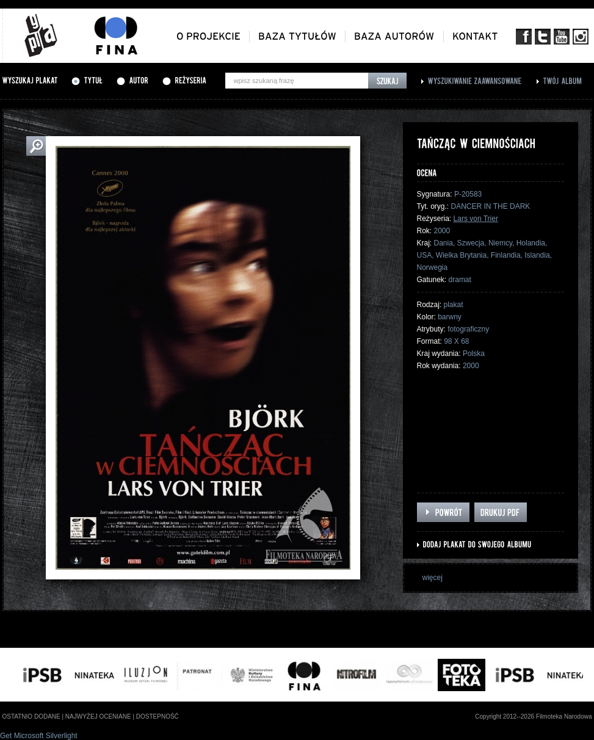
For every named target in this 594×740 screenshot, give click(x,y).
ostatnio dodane (31, 716)
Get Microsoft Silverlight (39, 735)
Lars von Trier (476, 218)
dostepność (157, 716)
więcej (432, 577)
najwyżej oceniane (98, 716)
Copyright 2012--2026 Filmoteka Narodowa (533, 716)
